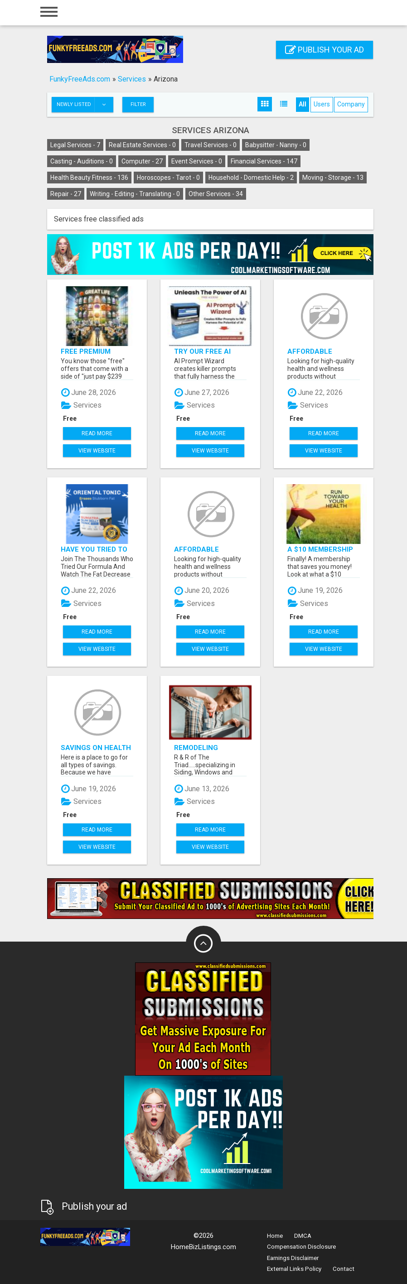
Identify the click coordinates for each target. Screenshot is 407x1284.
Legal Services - (75, 145)
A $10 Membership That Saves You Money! (320, 549)
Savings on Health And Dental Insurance (96, 747)
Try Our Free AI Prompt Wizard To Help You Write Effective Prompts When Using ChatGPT (210, 351)
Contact (343, 1268)
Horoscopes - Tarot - (168, 177)
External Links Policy (294, 1268)
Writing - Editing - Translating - (135, 193)
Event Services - (196, 161)
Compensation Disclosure (301, 1246)
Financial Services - (264, 161)
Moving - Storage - (332, 177)
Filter (138, 104)
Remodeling (196, 747)
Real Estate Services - (142, 145)
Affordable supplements (312, 351)
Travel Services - (210, 145)
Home (275, 1235)
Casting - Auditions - (81, 161)
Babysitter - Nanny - (275, 145)
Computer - (142, 161)
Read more (97, 433)
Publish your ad (324, 49)
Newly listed (85, 104)
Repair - (65, 193)
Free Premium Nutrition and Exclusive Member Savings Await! (95, 351)
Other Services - (216, 193)
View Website (97, 450)
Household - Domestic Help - (251, 177)
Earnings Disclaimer (293, 1258)
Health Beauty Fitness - (89, 177)
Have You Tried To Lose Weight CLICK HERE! (95, 549)
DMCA (302, 1235)
